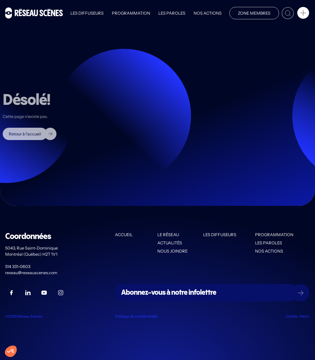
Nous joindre (172, 251)
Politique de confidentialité (136, 316)
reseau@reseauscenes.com (31, 272)
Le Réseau (168, 235)
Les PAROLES (171, 13)
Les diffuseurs (87, 13)
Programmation (131, 13)
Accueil (124, 235)
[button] (303, 14)
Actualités (169, 243)
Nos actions (208, 13)
